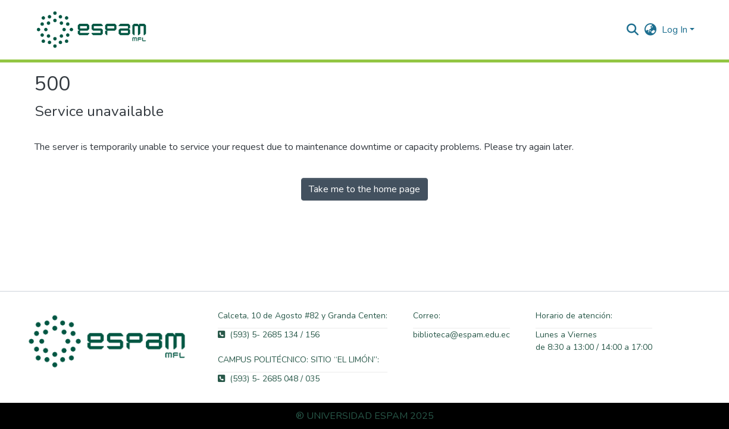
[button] (93, 30)
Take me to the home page (364, 189)
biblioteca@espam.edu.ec (461, 334)
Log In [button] (676, 29)
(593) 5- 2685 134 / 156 (269, 334)
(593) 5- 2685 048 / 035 (269, 378)
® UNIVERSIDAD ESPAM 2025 (365, 415)
